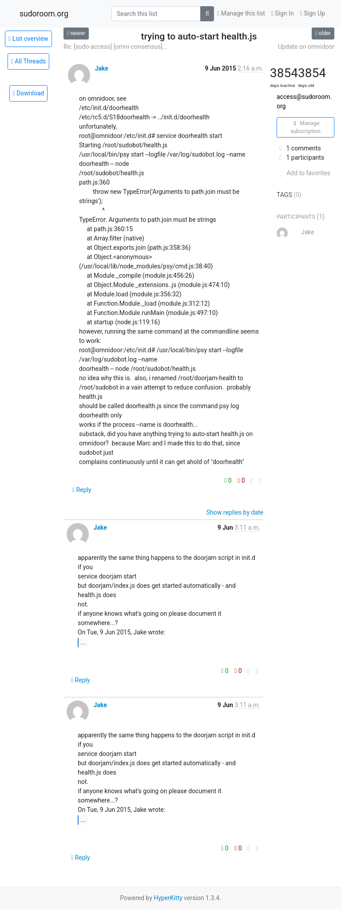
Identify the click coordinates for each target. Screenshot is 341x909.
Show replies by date (234, 512)
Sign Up (312, 13)
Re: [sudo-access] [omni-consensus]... (115, 46)
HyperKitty (168, 897)
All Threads (28, 61)
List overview (28, 38)
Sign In (282, 13)
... (83, 642)
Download (28, 93)
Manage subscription (305, 127)
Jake (101, 68)
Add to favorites (303, 173)
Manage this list (241, 13)
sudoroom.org (44, 13)
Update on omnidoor (306, 46)
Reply (81, 489)
